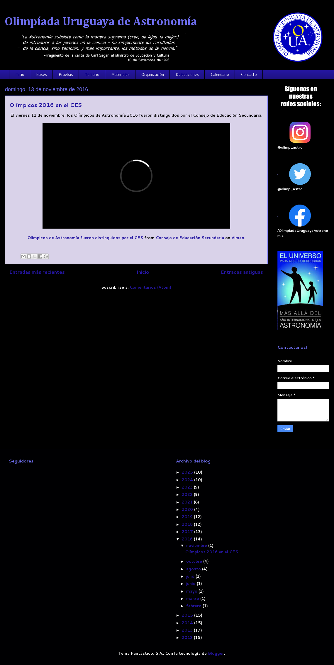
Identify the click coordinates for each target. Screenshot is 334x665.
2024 (188, 479)
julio (191, 576)
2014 (188, 622)
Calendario (220, 74)
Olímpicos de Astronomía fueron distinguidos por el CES (85, 237)
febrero (194, 605)
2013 (188, 630)
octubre (194, 561)
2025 (188, 472)
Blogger (216, 653)
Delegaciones (187, 74)
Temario (92, 74)
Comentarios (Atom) (150, 287)
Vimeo (237, 237)
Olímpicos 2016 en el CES (45, 105)
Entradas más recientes (37, 272)
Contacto (249, 74)
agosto (194, 569)
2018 (188, 524)
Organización (152, 74)
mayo (192, 591)
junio (191, 583)
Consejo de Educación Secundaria (190, 237)
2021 (188, 502)
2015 (188, 615)
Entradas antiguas (242, 272)
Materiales (120, 74)
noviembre (197, 545)
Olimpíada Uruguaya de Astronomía (101, 22)
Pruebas (66, 74)
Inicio (19, 74)
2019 (188, 516)
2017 (188, 531)
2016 (188, 539)
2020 (188, 509)
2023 (188, 487)
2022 (188, 494)
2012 (188, 637)
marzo (193, 598)
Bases (41, 74)
